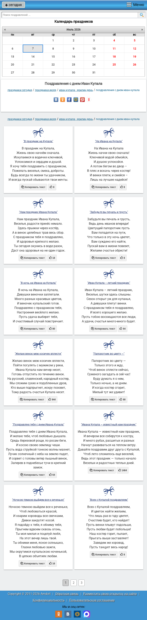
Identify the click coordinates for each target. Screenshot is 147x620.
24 (93, 64)
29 (53, 72)
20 (12, 64)
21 (32, 64)
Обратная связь (67, 594)
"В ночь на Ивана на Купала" (38, 282)
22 (53, 64)
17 (93, 56)
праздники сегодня (20, 90)
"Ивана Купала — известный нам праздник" (108, 424)
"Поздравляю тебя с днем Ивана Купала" (38, 424)
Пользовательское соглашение (92, 600)
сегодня (13, 5)
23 (73, 64)
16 (73, 56)
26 (134, 64)
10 (93, 48)
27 (12, 72)
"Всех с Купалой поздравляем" (108, 499)
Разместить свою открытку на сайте (110, 594)
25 (114, 64)
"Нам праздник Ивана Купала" (38, 212)
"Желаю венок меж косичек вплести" (38, 353)
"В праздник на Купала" (38, 141)
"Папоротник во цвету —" (108, 353)
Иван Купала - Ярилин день (76, 90)
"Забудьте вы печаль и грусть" (109, 212)
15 (53, 56)
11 (114, 48)
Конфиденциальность (49, 600)
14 (32, 56)
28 (32, 72)
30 (73, 72)
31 (93, 72)
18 (114, 56)
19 (134, 56)
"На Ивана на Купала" (108, 141)
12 (134, 48)
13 (12, 56)
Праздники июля (45, 90)
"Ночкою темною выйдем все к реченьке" (38, 499)
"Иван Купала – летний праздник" (108, 282)
